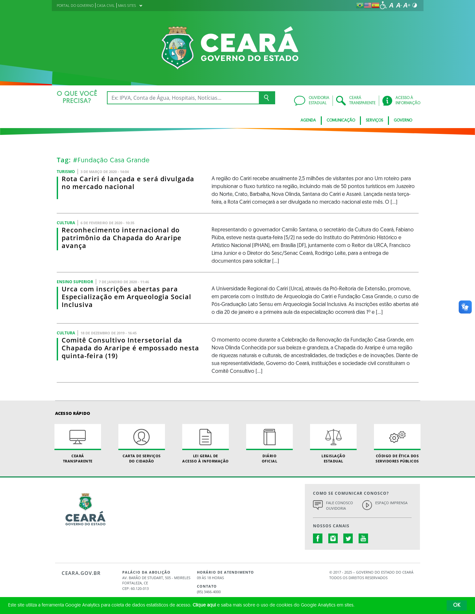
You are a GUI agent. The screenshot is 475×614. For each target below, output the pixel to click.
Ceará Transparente (77, 443)
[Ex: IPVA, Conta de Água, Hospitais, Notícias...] (183, 97)
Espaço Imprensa (391, 502)
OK (456, 605)
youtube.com (363, 538)
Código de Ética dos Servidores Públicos (397, 443)
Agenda (308, 121)
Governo (403, 121)
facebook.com (318, 538)
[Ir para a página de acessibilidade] (383, 5)
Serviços (374, 121)
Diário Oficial (269, 443)
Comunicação (341, 121)
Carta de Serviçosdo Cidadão (141, 443)
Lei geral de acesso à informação (205, 443)
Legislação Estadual (333, 443)
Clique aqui (204, 605)
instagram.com (333, 538)
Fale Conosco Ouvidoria (339, 505)
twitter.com (348, 538)
